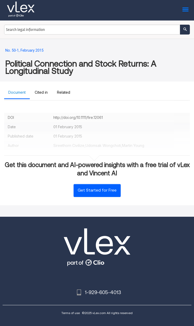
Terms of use (70, 313)
